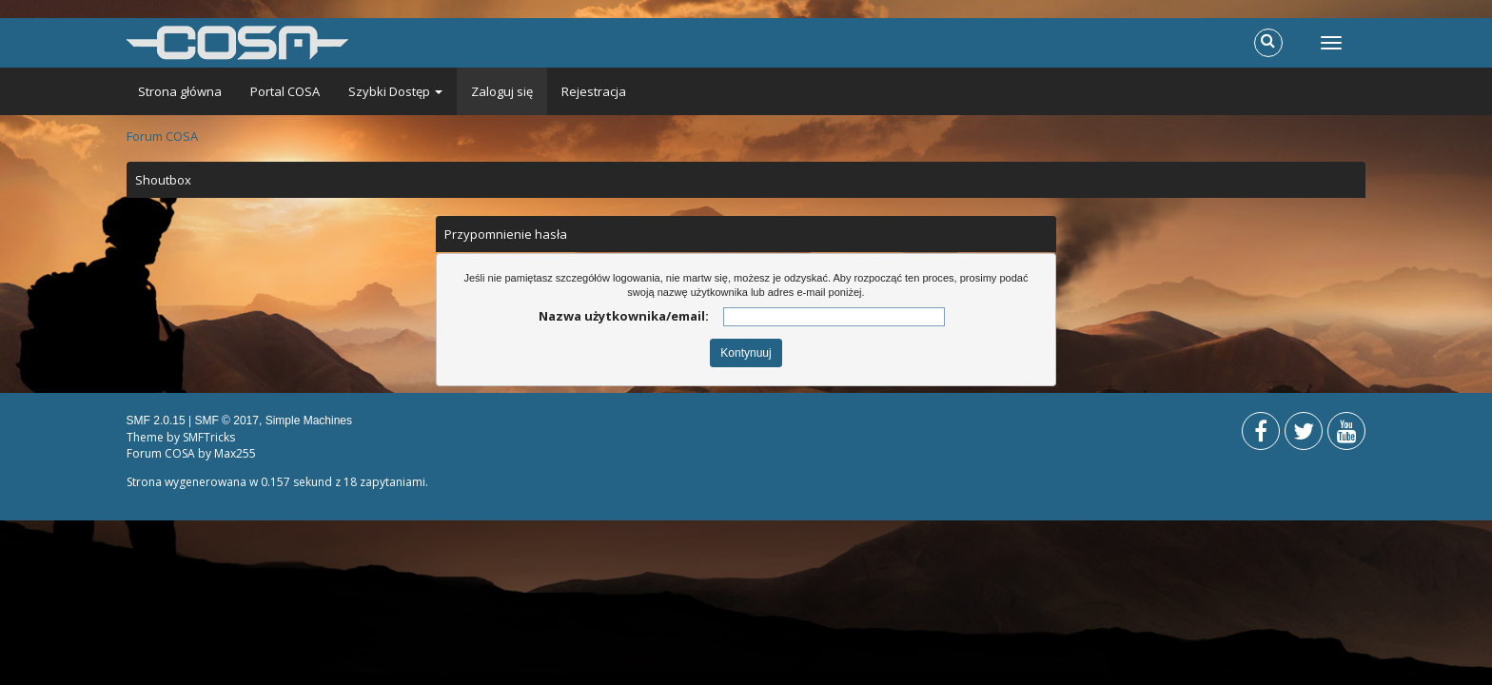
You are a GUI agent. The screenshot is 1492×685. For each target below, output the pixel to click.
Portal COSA (285, 91)
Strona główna (180, 91)
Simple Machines (308, 420)
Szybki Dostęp (395, 91)
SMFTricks (209, 437)
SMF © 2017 (226, 420)
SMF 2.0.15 (156, 420)
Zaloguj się (502, 91)
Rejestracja (593, 91)
